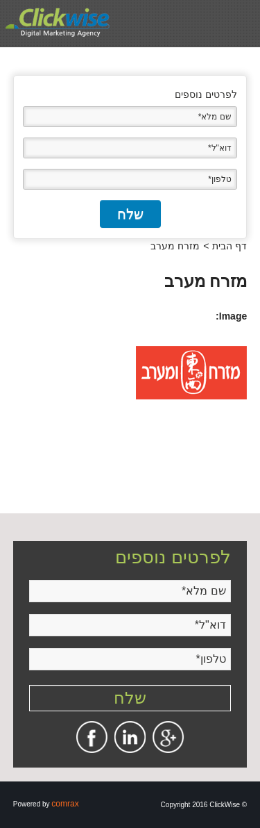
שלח (130, 214)
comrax (64, 804)
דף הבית (229, 245)
